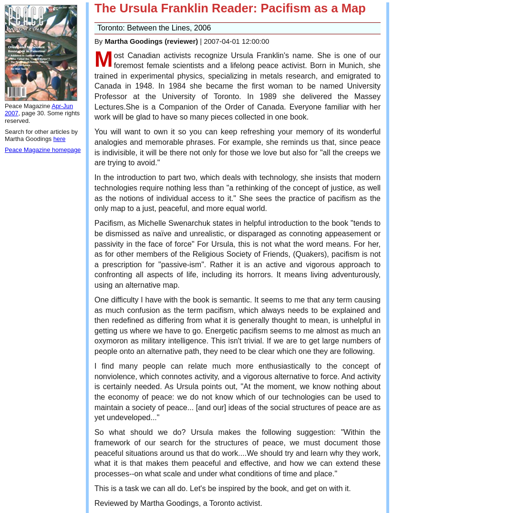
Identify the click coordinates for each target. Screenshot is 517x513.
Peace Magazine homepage (43, 149)
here (59, 138)
